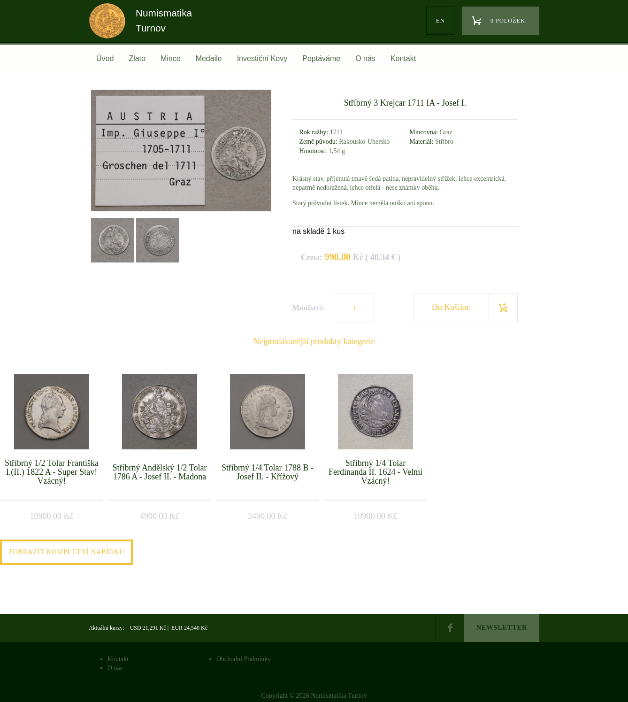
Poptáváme (321, 58)
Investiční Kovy (262, 58)
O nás (365, 58)
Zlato (137, 58)
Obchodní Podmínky (243, 659)
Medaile (209, 58)
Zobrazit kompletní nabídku (66, 551)
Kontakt (403, 58)
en (440, 20)
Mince (171, 58)
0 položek (507, 20)
